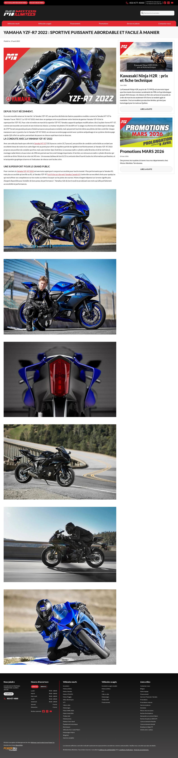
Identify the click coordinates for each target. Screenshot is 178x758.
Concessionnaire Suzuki (147, 724)
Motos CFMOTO (68, 694)
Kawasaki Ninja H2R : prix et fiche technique (144, 78)
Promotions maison (146, 702)
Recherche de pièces (146, 713)
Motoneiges (66, 708)
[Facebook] (164, 2)
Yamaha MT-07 (40, 143)
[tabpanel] (44, 699)
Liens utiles (145, 682)
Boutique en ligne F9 (146, 727)
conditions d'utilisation (126, 750)
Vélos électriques (68, 700)
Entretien (143, 708)
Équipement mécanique (70, 724)
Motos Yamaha (67, 691)
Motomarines (67, 719)
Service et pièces (133, 23)
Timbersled (66, 716)
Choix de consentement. (141, 750)
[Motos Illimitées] (20, 13)
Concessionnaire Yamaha (148, 721)
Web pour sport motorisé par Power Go (42, 742)
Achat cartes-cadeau (146, 730)
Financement (75, 23)
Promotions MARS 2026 (142, 151)
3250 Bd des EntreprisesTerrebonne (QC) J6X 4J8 (154, 2)
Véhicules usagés (44, 23)
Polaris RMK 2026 (68, 710)
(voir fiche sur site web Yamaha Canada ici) (63, 174)
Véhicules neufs (13, 23)
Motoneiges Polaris (69, 732)
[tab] (35, 686)
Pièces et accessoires (146, 710)
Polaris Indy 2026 (68, 713)
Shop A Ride (19, 745)
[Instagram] (168, 2)
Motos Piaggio (67, 697)
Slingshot (66, 735)
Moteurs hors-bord (69, 721)
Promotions (103, 23)
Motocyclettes (67, 689)
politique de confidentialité (107, 750)
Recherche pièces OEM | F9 (148, 719)
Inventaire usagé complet (109, 686)
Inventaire (66, 686)
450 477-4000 (135, 2)
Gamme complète (68, 738)
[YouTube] (172, 2)
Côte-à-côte (66, 705)
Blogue (142, 689)
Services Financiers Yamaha (148, 697)
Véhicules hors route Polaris (71, 730)
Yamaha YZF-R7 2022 (25, 171)
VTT (64, 702)
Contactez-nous (164, 23)
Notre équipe (144, 691)
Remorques (66, 727)
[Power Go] (29, 749)
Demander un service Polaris (149, 716)
